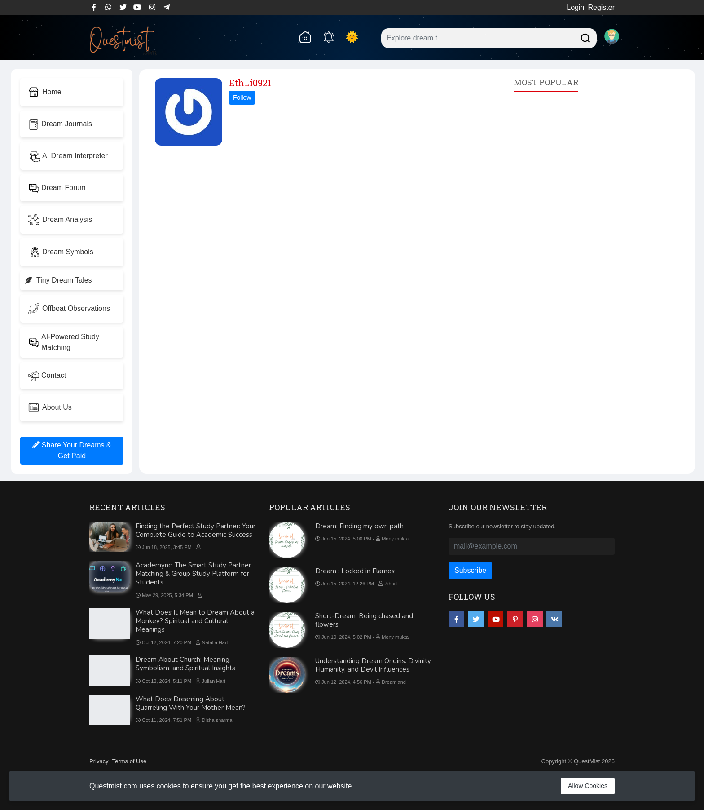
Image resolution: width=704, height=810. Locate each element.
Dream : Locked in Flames (355, 571)
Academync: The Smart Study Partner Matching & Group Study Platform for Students (193, 574)
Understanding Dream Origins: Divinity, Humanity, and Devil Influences (373, 665)
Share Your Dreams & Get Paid (71, 450)
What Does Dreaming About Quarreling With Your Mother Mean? (191, 703)
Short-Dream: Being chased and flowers (364, 620)
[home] (305, 37)
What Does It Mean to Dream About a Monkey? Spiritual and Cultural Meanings (195, 621)
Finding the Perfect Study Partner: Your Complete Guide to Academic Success (195, 530)
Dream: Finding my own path (359, 526)
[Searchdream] (584, 37)
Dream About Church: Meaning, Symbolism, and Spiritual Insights (185, 664)
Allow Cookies (587, 785)
